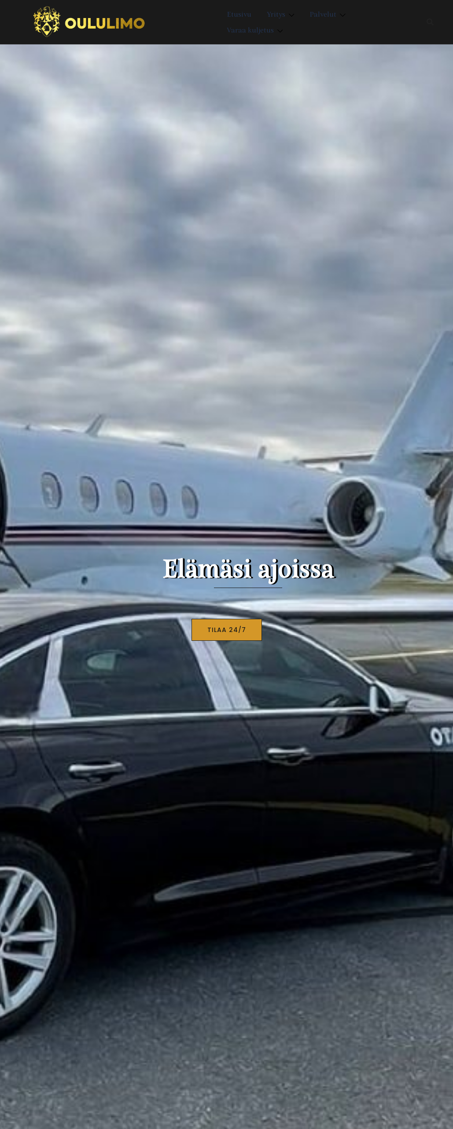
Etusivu (239, 14)
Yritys (276, 14)
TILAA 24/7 (226, 629)
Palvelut (322, 14)
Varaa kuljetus (250, 30)
